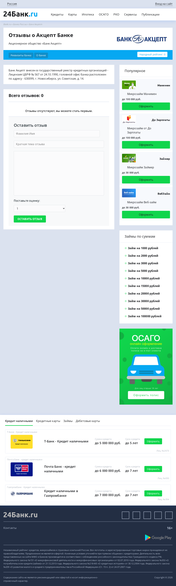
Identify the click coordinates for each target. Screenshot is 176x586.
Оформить (146, 106)
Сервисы (130, 14)
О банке (41, 55)
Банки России (20, 24)
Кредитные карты (48, 421)
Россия (12, 4)
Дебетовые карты (88, 421)
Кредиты (57, 14)
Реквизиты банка (21, 55)
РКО (116, 14)
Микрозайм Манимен (142, 94)
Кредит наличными (19, 421)
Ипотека (88, 14)
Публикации (151, 14)
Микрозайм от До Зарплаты (139, 130)
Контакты (9, 528)
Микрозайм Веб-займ (141, 202)
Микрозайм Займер (140, 167)
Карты (72, 14)
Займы (68, 421)
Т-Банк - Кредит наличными (66, 441)
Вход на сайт (164, 4)
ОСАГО (104, 14)
